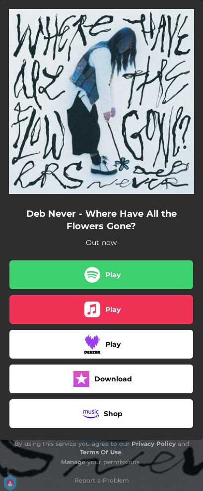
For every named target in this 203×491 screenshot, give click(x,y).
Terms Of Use (101, 452)
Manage (73, 462)
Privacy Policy (154, 443)
